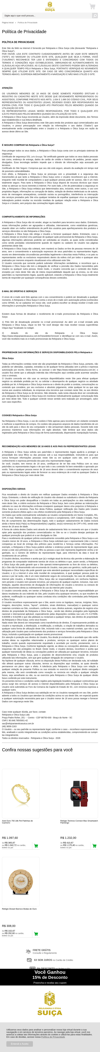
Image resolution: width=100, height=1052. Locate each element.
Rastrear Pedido (19, 942)
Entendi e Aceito (20, 1044)
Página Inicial (8, 22)
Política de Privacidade (53, 1037)
